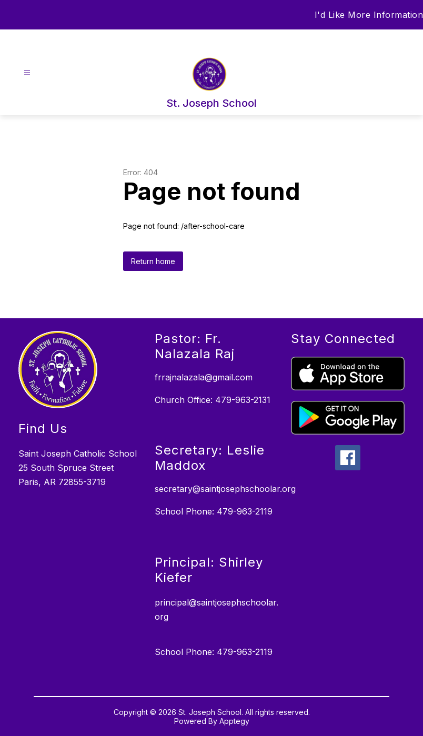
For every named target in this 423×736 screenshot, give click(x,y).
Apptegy (234, 721)
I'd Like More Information (369, 14)
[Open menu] (27, 73)
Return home (153, 261)
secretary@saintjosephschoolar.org (225, 488)
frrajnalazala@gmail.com (204, 377)
